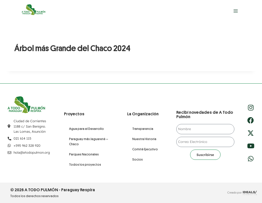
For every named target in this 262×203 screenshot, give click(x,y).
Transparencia (142, 128)
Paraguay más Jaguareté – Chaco (88, 141)
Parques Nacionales (84, 154)
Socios (137, 159)
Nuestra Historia (144, 139)
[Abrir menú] (235, 11)
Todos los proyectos (85, 164)
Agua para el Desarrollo (86, 128)
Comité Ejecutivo (145, 149)
